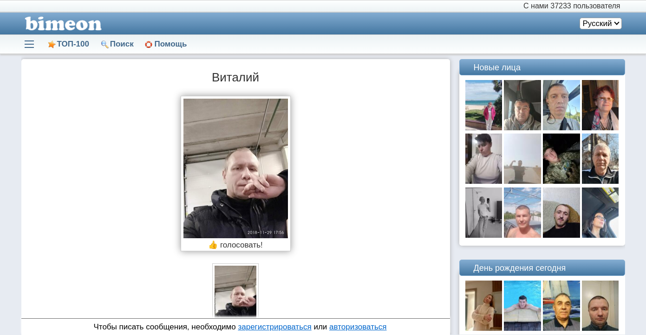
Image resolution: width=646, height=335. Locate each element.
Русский (597, 23)
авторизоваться (357, 326)
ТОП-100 (73, 44)
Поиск (122, 44)
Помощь (170, 44)
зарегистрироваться (274, 326)
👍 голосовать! (235, 245)
